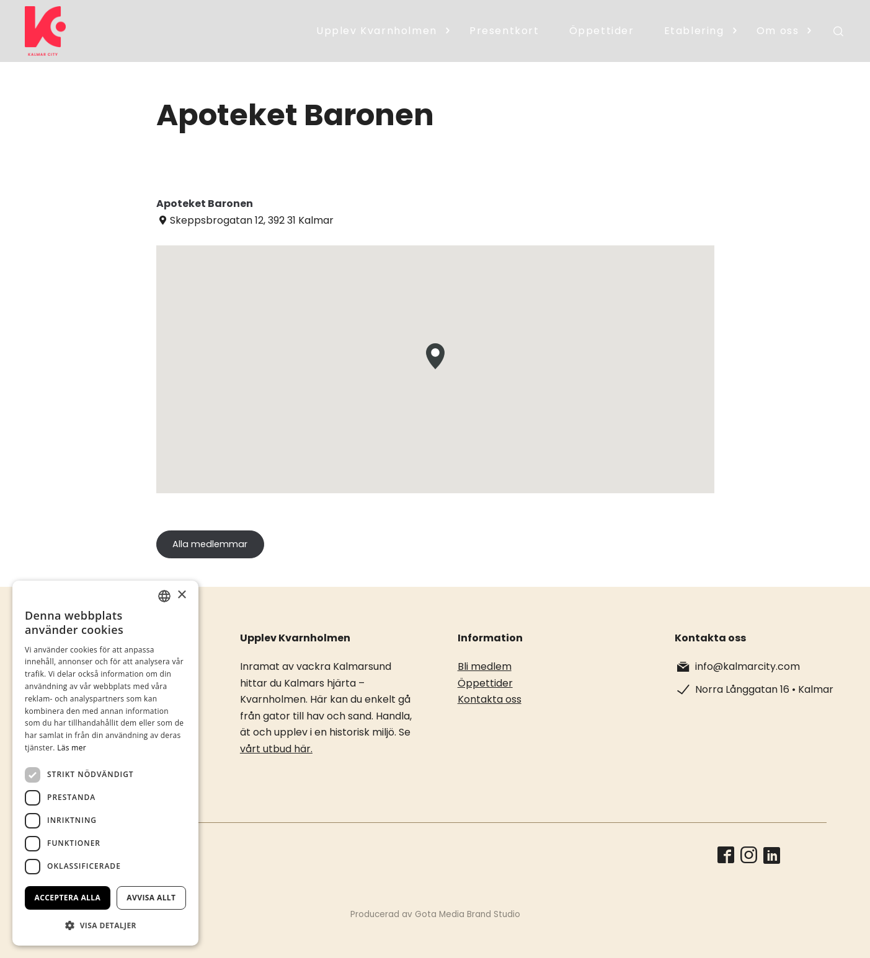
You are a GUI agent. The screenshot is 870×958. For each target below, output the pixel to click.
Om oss (778, 31)
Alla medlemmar (209, 544)
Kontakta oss (490, 699)
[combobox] (164, 596)
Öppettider (601, 31)
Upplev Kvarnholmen (376, 31)
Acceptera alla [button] (68, 897)
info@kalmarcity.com (747, 666)
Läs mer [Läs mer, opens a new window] (71, 747)
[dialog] (105, 763)
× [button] (181, 595)
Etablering (694, 31)
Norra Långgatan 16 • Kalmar (764, 689)
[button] (105, 925)
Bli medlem (485, 666)
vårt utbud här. (276, 749)
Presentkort (504, 31)
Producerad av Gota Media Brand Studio (435, 914)
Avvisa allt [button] (151, 897)
